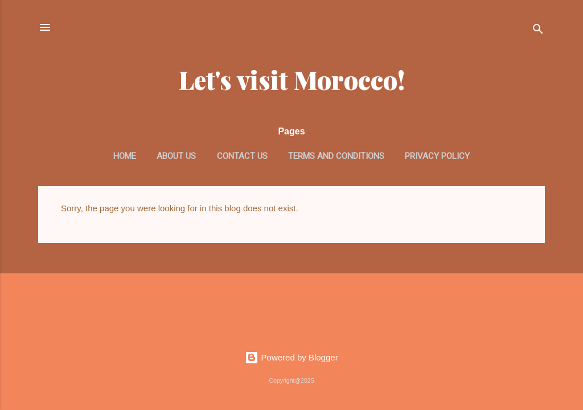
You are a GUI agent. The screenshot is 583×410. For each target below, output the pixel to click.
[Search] (538, 31)
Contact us (242, 156)
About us (176, 156)
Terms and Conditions (336, 156)
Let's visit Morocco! (292, 79)
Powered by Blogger (291, 357)
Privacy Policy (437, 156)
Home (124, 156)
